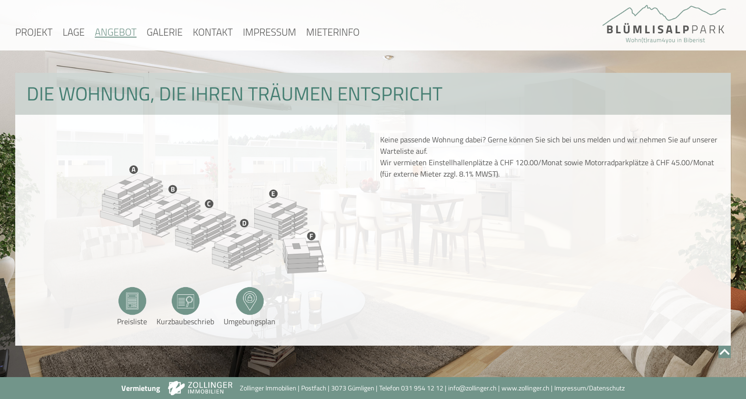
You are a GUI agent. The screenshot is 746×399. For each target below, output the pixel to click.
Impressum (269, 32)
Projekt (34, 32)
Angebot (116, 32)
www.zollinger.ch (525, 388)
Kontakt (213, 32)
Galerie (165, 32)
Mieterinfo (333, 32)
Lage (74, 32)
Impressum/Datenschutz (589, 388)
